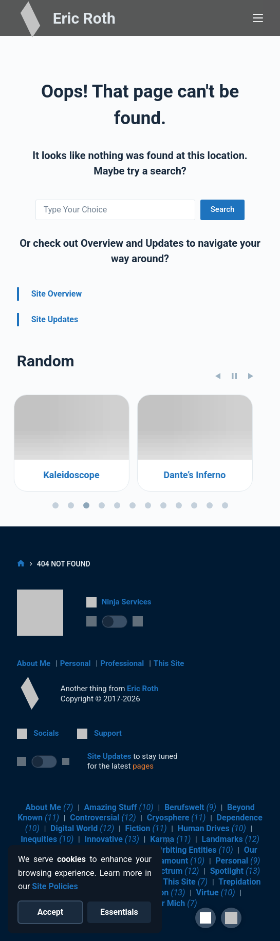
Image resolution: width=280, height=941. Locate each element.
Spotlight (235, 871)
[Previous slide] (218, 417)
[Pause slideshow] (234, 417)
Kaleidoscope (75, 517)
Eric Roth (84, 18)
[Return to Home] (30, 693)
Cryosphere (176, 817)
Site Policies (55, 886)
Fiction (145, 828)
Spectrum (172, 871)
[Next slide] (251, 417)
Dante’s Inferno (198, 517)
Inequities (47, 839)
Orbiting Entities (195, 850)
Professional (122, 663)
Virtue (215, 892)
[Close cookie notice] (168, 841)
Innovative (111, 839)
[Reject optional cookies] (119, 912)
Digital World (82, 828)
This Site (169, 663)
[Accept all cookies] (50, 912)
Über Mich (172, 903)
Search (223, 209)
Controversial (103, 817)
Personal (75, 663)
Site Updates (55, 319)
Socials (46, 733)
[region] (140, 495)
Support (108, 733)
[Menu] (258, 18)
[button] (231, 918)
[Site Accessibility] (205, 918)
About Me (33, 663)
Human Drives (212, 828)
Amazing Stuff (119, 807)
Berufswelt (190, 807)
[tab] (55, 547)
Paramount (175, 861)
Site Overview (56, 294)
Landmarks (230, 839)
